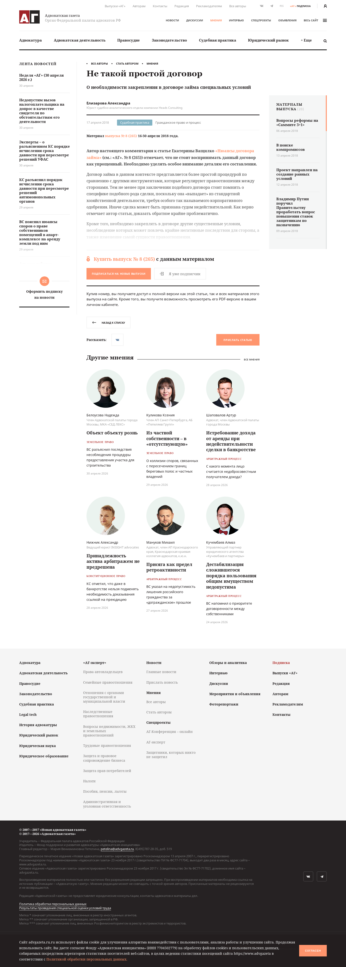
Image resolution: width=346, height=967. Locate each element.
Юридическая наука (37, 745)
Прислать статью (237, 340)
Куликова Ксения (160, 415)
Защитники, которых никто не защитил (171, 754)
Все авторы (237, 6)
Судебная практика (217, 40)
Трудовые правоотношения (107, 745)
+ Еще (306, 40)
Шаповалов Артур (221, 415)
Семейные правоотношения (107, 682)
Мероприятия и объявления (234, 694)
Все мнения (252, 359)
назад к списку (108, 322)
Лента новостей (37, 64)
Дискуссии (194, 20)
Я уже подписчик (180, 273)
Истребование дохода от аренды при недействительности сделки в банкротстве (231, 441)
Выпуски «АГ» (115, 6)
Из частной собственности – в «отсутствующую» (167, 438)
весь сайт (315, 20)
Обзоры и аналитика (228, 662)
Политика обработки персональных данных (52, 904)
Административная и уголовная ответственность (107, 803)
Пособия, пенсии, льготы (105, 791)
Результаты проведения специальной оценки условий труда (65, 908)
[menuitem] (30, 40)
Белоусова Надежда (102, 415)
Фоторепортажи (223, 704)
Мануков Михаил (160, 542)
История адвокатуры (38, 725)
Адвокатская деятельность (79, 40)
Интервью (236, 20)
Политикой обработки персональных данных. (86, 959)
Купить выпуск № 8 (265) (124, 259)
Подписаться (119, 273)
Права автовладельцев (103, 671)
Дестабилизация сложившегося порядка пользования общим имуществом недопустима (231, 575)
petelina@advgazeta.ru (117, 849)
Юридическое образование (43, 756)
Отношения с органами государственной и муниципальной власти (104, 697)
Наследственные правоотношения (98, 713)
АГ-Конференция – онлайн (169, 731)
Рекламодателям (209, 6)
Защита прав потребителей (107, 770)
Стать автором (127, 63)
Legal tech (28, 714)
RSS (282, 5)
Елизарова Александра (108, 103)
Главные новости (161, 671)
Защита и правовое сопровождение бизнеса (104, 758)
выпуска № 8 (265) (121, 136)
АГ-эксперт (155, 742)
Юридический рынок (268, 40)
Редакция (181, 6)
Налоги (89, 781)
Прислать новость (162, 682)
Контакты (160, 6)
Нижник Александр (102, 542)
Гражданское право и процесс (178, 122)
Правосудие (128, 40)
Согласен (313, 950)
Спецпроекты (261, 20)
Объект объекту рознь (112, 433)
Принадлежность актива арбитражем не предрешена (113, 561)
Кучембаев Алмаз (220, 542)
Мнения (216, 20)
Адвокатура (30, 40)
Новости (172, 20)
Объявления (287, 20)
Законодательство (169, 40)
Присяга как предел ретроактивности (169, 567)
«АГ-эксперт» (94, 662)
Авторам (139, 6)
